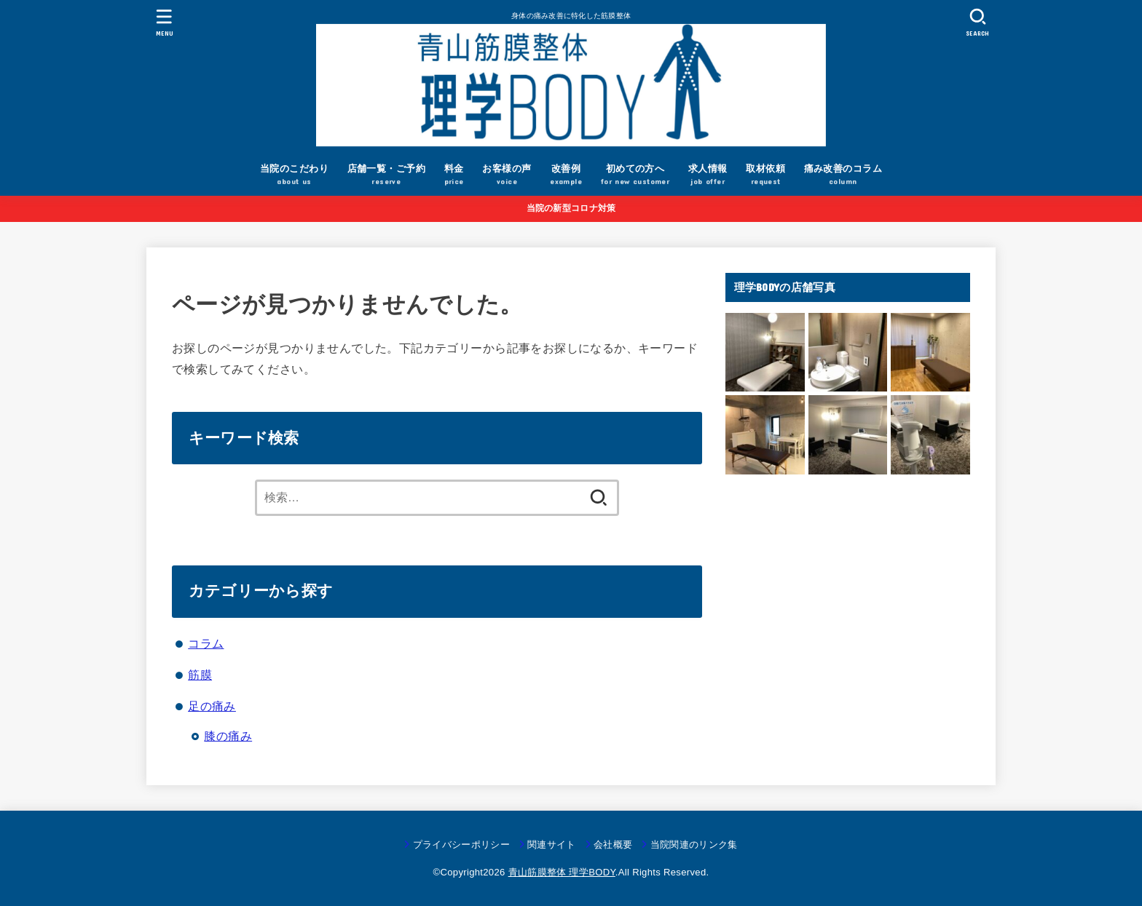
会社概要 (613, 844)
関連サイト (551, 844)
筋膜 (200, 674)
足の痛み (212, 705)
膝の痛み (228, 735)
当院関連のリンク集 (694, 844)
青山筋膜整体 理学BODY (561, 872)
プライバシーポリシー (461, 844)
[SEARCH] (977, 22)
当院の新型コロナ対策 (571, 208)
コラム (206, 643)
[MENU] (164, 22)
